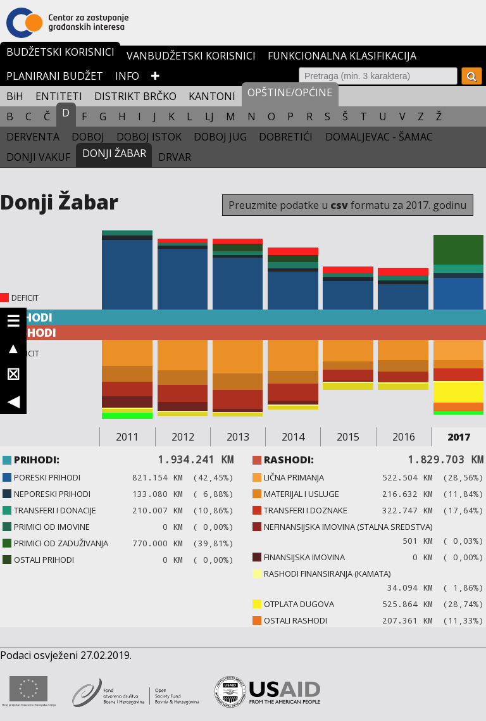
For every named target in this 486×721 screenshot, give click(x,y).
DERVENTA (32, 137)
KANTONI (212, 96)
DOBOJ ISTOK (149, 137)
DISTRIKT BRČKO (135, 96)
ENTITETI (58, 96)
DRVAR (174, 157)
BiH (14, 96)
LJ (209, 116)
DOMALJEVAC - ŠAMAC (379, 137)
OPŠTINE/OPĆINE (289, 92)
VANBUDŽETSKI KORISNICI (191, 56)
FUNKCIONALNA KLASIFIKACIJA (342, 56)
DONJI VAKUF (38, 157)
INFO (127, 76)
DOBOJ (88, 137)
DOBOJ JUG (220, 137)
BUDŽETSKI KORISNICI (60, 52)
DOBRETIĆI (286, 137)
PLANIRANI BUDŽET (54, 76)
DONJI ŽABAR (114, 153)
